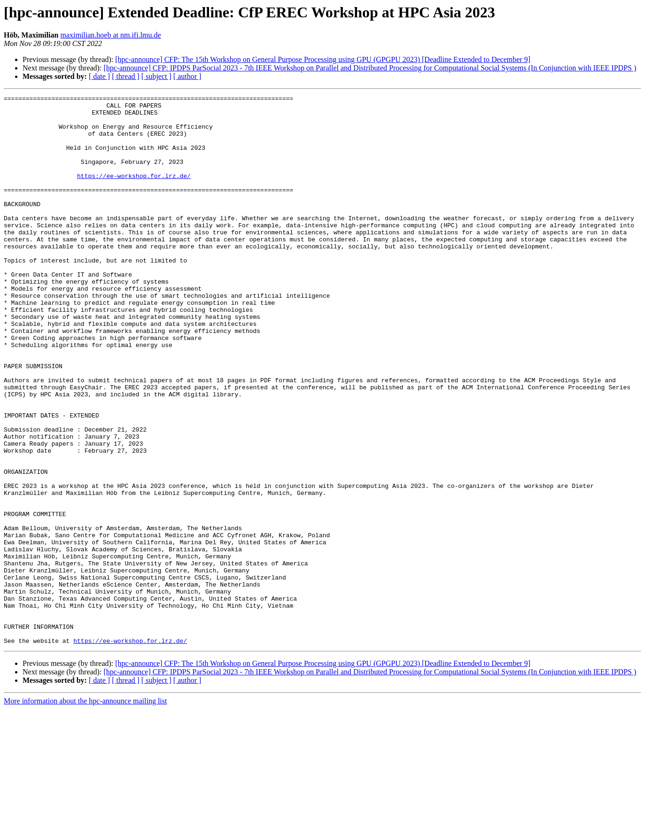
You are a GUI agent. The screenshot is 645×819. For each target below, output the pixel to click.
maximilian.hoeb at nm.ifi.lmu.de (110, 35)
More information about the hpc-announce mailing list (85, 811)
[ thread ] (126, 76)
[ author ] (187, 76)
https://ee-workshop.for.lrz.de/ (134, 192)
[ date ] (99, 76)
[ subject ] (156, 76)
